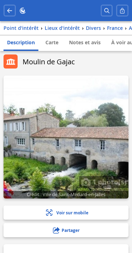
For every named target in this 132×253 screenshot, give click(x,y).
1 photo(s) (104, 182)
